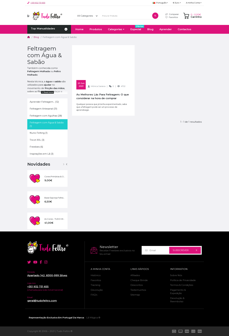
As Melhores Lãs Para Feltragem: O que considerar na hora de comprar (102, 96)
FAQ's (94, 294)
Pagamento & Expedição (178, 292)
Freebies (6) (36, 146)
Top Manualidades (43, 28)
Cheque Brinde (139, 280)
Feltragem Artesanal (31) (43, 108)
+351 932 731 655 (37, 2)
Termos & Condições (181, 285)
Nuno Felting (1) (39, 132)
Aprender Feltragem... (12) (44, 101)
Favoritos (171, 17)
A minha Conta (100, 269)
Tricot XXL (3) (37, 139)
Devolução (97, 290)
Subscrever (181, 250)
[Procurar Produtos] (125, 16)
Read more (47, 92)
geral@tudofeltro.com (42, 300)
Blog (36, 37)
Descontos (136, 285)
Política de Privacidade (183, 280)
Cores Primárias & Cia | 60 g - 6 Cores (54, 176)
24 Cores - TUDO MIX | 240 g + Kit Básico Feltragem (54, 219)
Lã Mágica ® (93, 317)
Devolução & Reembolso (177, 300)
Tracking (95, 285)
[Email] (159, 250)
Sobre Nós (176, 275)
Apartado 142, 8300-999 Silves (47, 275)
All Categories (85, 15)
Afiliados (135, 275)
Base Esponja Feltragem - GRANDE (54, 198)
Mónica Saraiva (98, 86)
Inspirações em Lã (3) (42, 153)
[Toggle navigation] (66, 29)
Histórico (96, 275)
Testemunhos (138, 290)
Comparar (172, 14)
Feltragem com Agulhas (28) (46, 115)
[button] (160, 3)
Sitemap (135, 294)
